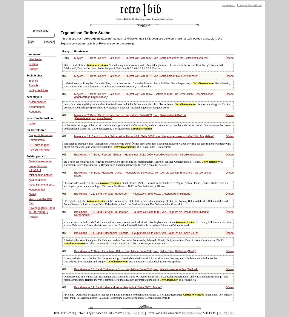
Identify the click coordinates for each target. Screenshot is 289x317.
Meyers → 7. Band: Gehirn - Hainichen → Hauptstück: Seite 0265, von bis (141, 57)
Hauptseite (35, 59)
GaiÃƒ (32, 194)
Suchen (33, 64)
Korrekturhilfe (37, 140)
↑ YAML (127, 313)
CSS (232, 313)
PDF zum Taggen (39, 144)
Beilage (33, 216)
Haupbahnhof (37, 189)
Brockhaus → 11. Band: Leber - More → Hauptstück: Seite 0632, (118, 287)
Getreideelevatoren (40, 161)
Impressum (228, 5)
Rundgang (35, 111)
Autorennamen (37, 102)
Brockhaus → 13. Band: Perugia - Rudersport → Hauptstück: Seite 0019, (133, 193)
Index (32, 123)
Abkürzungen (37, 106)
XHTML (223, 313)
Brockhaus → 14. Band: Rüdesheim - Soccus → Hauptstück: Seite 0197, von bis (136, 233)
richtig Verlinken (38, 90)
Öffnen (230, 57)
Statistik (33, 85)
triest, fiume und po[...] (42, 184)
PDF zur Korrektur (40, 149)
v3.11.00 (139, 313)
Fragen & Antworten (40, 135)
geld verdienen (37, 179)
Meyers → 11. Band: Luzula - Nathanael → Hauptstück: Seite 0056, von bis (144, 136)
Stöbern (33, 68)
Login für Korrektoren (249, 5)
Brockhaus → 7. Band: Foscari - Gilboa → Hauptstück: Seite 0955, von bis (139, 154)
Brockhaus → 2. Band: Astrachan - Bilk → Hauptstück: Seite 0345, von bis (135, 251)
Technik (33, 80)
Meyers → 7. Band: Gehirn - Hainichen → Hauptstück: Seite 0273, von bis (136, 76)
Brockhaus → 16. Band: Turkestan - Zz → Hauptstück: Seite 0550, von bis (136, 269)
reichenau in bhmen (40, 175)
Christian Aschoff (192, 313)
